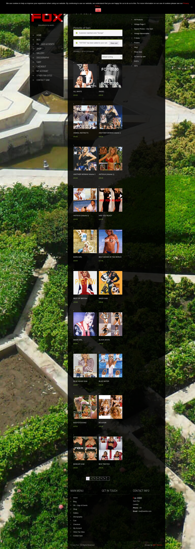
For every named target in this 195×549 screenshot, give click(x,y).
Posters (137, 43)
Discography (43, 57)
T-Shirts (137, 38)
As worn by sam (140, 57)
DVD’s (136, 61)
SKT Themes (157, 545)
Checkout (41, 66)
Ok (98, 10)
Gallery (40, 53)
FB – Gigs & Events (45, 44)
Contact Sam (43, 80)
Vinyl (136, 47)
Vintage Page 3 (139, 24)
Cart (39, 62)
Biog (38, 39)
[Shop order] (112, 57)
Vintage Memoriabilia (141, 33)
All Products (138, 20)
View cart (114, 43)
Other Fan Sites (44, 75)
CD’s (136, 66)
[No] (191, 7)
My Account (42, 71)
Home (39, 35)
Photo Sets (138, 52)
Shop (39, 48)
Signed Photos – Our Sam (143, 29)
